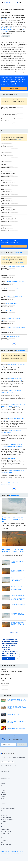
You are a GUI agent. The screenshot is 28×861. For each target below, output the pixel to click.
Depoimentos (4, 776)
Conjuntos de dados (6, 801)
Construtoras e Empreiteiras (8, 808)
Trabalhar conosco (5, 778)
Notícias (3, 790)
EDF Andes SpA (12, 458)
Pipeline (3, 803)
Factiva (3, 796)
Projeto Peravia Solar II (11, 303)
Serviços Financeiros (6, 817)
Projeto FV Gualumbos (12, 311)
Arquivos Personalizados (7, 798)
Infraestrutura (4, 835)
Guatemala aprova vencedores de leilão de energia (17, 561)
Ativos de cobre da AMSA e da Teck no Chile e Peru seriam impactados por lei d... (16, 700)
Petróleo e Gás (5, 833)
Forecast (3, 792)
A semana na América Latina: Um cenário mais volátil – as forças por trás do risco (18, 570)
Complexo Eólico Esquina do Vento (15, 266)
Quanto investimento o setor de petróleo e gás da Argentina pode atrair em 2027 (17, 707)
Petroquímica (4, 840)
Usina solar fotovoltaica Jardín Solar (15, 281)
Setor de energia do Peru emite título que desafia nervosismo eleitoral (17, 588)
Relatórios (3, 794)
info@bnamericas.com (6, 29)
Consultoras (4, 815)
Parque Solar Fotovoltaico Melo (14, 296)
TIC (2, 842)
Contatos (3, 788)
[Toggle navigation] (24, 2)
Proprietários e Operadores (8, 813)
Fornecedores (4, 810)
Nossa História (4, 773)
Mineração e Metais (6, 831)
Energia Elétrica (5, 19)
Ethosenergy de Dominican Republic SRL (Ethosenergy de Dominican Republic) (11, 446)
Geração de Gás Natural (7, 27)
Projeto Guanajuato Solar (12, 288)
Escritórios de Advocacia (7, 819)
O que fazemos (5, 771)
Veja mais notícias (14, 632)
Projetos (3, 783)
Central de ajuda (5, 858)
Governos (3, 821)
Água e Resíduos (5, 838)
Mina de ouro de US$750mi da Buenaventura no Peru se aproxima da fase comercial (16, 721)
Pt (18, 2)
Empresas (3, 785)
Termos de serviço (5, 855)
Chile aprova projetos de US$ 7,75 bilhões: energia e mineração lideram (18, 579)
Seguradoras (4, 823)
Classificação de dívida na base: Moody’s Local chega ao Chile (13, 519)
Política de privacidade (16, 855)
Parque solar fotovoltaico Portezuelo (15, 274)
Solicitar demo (14, 88)
